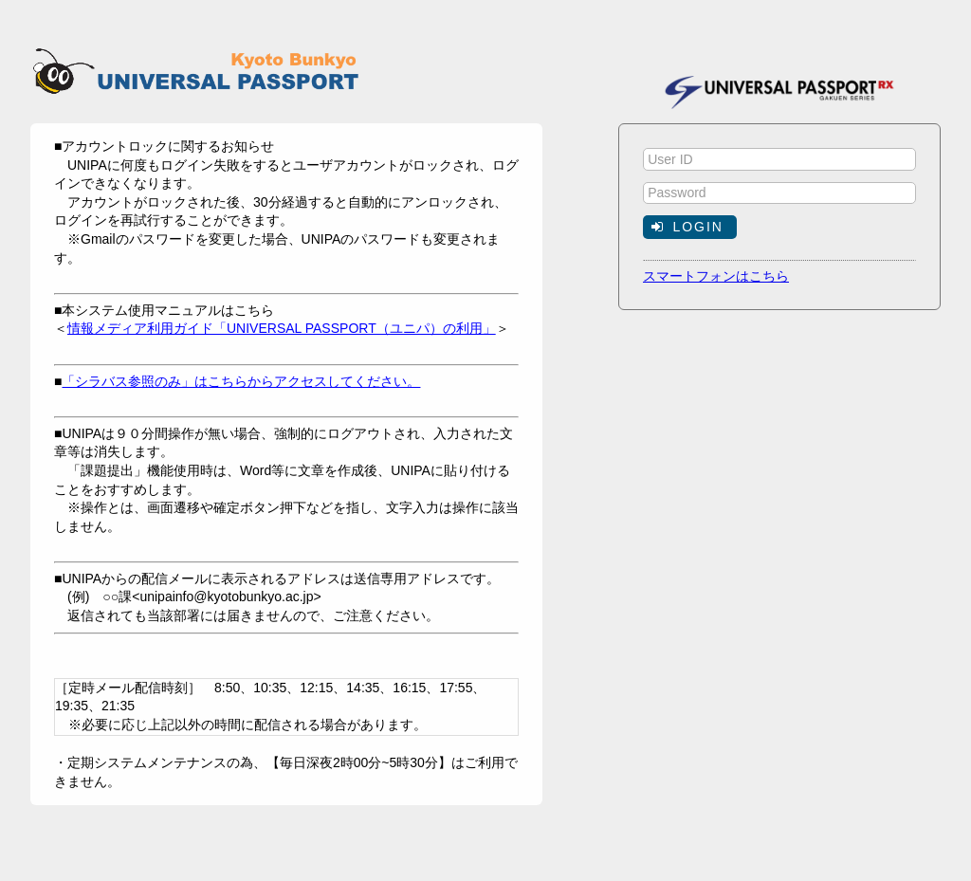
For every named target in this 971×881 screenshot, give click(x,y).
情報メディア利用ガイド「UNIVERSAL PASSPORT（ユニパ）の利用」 (281, 328)
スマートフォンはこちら (716, 276)
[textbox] (779, 159)
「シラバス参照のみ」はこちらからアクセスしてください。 (241, 381)
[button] (690, 226)
